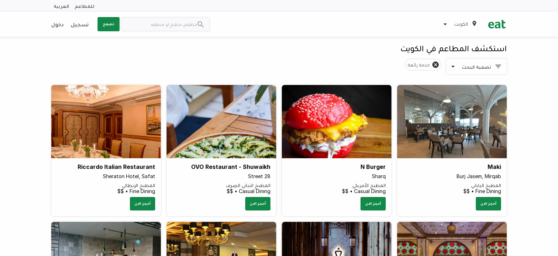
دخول (57, 24)
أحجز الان (488, 203)
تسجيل (80, 24)
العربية (61, 6)
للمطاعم (84, 6)
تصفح (108, 23)
